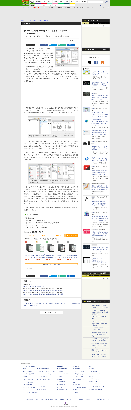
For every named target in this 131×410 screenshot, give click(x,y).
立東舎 (60, 376)
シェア (44, 44)
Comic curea (94, 371)
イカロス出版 (76, 366)
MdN (74, 382)
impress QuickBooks (95, 374)
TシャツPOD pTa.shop (96, 384)
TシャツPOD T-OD (64, 374)
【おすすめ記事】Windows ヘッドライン (98, 301)
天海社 (92, 368)
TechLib (76, 392)
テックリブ (75, 390)
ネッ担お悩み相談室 (28, 382)
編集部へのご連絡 (59, 399)
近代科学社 (59, 387)
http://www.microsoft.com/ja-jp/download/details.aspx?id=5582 (43, 290)
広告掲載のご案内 (49, 399)
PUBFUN (91, 376)
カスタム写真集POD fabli (97, 386)
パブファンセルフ (95, 379)
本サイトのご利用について (27, 399)
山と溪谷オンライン (64, 381)
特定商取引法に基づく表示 (103, 399)
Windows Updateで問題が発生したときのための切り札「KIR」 (100, 334)
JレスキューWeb (79, 376)
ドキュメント (76, 7)
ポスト (31, 44)
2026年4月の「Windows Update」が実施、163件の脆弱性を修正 (100, 312)
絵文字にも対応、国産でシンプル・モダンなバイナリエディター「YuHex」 (100, 249)
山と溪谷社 (59, 379)
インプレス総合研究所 (28, 374)
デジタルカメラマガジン (29, 387)
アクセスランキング (92, 20)
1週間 (99, 23)
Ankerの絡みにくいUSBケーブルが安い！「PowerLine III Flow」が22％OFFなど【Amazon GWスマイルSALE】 (100, 205)
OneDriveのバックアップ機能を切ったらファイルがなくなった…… (100, 345)
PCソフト (44, 235)
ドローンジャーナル (28, 379)
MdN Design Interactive (80, 387)
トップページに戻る (51, 312)
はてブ (53, 44)
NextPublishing (42, 389)
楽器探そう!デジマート (64, 371)
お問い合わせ (39, 399)
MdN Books (77, 384)
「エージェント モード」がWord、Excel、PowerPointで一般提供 (100, 323)
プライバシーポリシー (71, 399)
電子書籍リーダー (72, 235)
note (63, 44)
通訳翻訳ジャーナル (79, 374)
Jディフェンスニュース (80, 371)
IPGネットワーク (93, 381)
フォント (94, 7)
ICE (90, 366)
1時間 (85, 23)
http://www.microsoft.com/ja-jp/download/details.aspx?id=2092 (43, 294)
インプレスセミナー (43, 376)
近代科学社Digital (63, 389)
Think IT (25, 368)
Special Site (90, 49)
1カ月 (106, 23)
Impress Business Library (45, 374)
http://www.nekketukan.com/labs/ (33, 286)
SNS (83, 7)
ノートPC (31, 235)
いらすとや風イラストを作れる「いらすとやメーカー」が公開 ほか (100, 72)
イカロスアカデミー (79, 379)
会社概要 (81, 399)
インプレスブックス (43, 386)
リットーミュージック (64, 368)
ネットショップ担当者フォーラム (47, 371)
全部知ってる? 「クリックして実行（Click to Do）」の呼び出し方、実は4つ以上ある (100, 114)
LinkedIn (72, 44)
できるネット (26, 390)
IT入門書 (58, 235)
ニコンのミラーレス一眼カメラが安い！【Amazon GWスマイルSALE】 (100, 147)
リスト (36, 44)
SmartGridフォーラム (44, 368)
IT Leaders (25, 376)
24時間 (92, 23)
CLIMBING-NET (63, 384)
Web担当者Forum (27, 371)
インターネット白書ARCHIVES (31, 392)
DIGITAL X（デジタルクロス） (46, 379)
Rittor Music (60, 366)
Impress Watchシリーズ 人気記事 (96, 273)
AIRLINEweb (78, 368)
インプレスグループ (90, 399)
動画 (88, 7)
